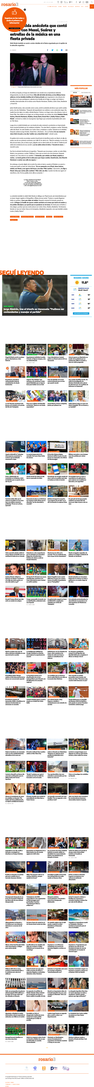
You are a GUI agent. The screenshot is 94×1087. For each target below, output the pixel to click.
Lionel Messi (15, 216)
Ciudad (60, 6)
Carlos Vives (58, 216)
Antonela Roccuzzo (27, 216)
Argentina (14, 220)
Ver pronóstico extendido (81, 313)
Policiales (71, 6)
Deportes (77, 6)
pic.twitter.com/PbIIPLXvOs (35, 184)
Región (64, 6)
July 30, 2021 (38, 185)
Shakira (49, 216)
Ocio (82, 6)
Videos (86, 6)
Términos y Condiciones (12, 1084)
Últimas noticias (52, 6)
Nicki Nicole (40, 216)
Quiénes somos (9, 1082)
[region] (47, 15)
